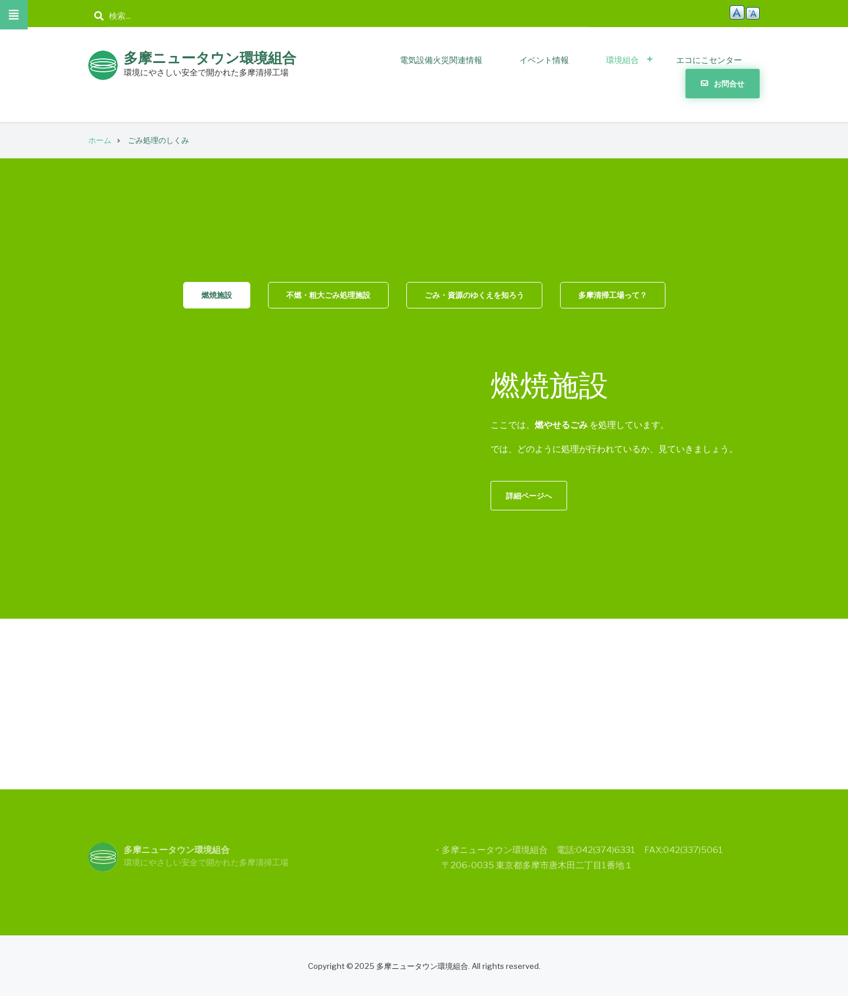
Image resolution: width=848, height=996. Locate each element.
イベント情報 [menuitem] (544, 60)
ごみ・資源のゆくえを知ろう (474, 295)
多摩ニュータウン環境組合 (210, 58)
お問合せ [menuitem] (729, 83)
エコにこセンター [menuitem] (709, 60)
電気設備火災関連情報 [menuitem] (441, 60)
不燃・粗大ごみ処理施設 (328, 295)
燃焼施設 (216, 295)
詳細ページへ (529, 495)
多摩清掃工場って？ (612, 295)
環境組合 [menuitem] (622, 60)
